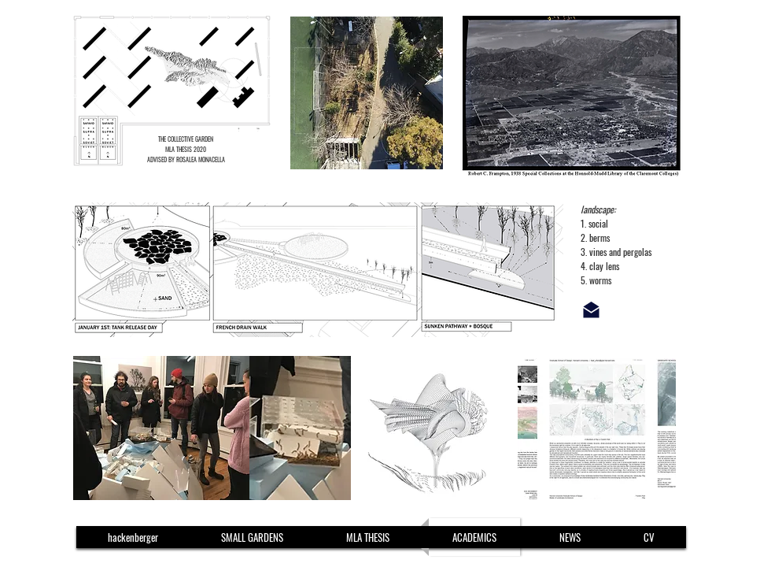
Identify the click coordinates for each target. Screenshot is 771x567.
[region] (252, 90)
